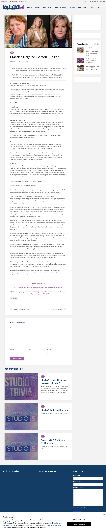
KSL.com (102, 1)
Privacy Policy (9, 525)
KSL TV (86, 1)
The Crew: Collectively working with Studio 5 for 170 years (92, 60)
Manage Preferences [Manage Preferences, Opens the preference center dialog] (79, 519)
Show (21, 7)
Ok (104, 514)
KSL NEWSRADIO (94, 1)
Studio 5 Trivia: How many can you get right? (55, 382)
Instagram (5, 1)
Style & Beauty (83, 7)
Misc (12, 52)
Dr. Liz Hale (14, 298)
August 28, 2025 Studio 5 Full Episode (54, 442)
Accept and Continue (79, 524)
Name (12, 349)
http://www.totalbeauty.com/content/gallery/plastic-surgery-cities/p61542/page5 (38, 287)
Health (93, 7)
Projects (29, 7)
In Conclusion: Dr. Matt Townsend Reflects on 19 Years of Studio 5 (92, 68)
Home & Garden (60, 7)
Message (78, 487)
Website (49, 349)
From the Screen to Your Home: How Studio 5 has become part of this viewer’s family (92, 51)
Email (30, 349)
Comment (12, 327)
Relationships (47, 7)
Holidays (72, 7)
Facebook (13, 1)
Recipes (37, 7)
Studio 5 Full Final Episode (54, 410)
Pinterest (23, 1)
